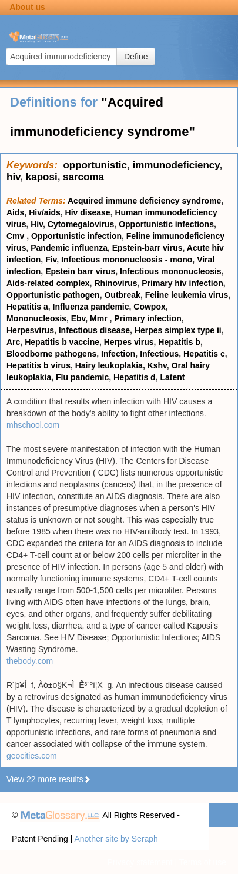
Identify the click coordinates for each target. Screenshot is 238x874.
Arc (13, 342)
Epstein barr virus (80, 271)
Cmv (16, 236)
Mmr (99, 318)
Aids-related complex (48, 283)
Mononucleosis (36, 318)
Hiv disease (87, 212)
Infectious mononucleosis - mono (126, 259)
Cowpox (149, 306)
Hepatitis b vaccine (62, 342)
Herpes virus (129, 342)
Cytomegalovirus (81, 224)
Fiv (50, 259)
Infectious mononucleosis (171, 271)
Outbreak (122, 295)
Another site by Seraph (115, 838)
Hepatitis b (179, 342)
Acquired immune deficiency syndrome (144, 200)
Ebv (78, 318)
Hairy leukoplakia (109, 365)
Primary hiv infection (182, 283)
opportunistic (95, 165)
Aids (15, 212)
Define (136, 56)
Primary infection (147, 318)
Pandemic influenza (69, 247)
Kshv (157, 365)
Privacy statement (139, 862)
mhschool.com (32, 425)
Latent (172, 377)
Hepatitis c (204, 353)
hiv (13, 176)
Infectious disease (94, 330)
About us (27, 7)
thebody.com (29, 661)
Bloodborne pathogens (51, 353)
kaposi (42, 176)
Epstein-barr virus (147, 247)
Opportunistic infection (76, 236)
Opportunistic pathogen (53, 295)
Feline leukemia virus (187, 295)
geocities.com (31, 755)
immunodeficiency (175, 165)
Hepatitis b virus (38, 365)
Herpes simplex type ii (178, 330)
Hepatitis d (134, 377)
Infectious (159, 353)
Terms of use (202, 862)
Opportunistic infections (166, 224)
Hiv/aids (45, 212)
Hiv (37, 224)
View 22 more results (48, 779)
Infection (118, 353)
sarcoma (83, 176)
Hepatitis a (27, 306)
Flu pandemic (82, 377)
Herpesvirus (30, 330)
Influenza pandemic (91, 306)
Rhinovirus (115, 283)
